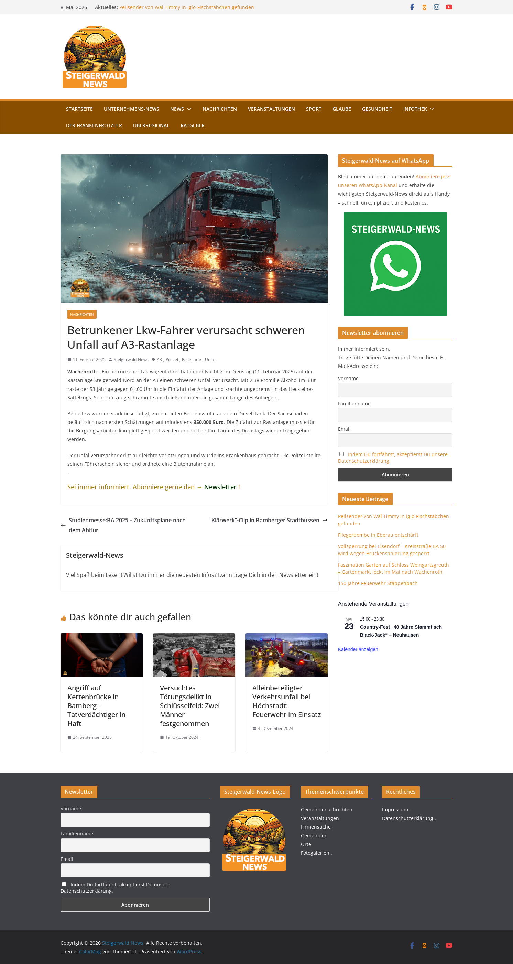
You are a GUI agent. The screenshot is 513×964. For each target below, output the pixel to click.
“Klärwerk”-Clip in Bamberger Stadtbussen (268, 520)
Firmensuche (316, 826)
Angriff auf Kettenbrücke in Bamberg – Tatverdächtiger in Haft (96, 705)
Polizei (172, 359)
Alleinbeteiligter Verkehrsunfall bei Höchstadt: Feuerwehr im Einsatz (286, 701)
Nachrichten (220, 109)
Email (344, 429)
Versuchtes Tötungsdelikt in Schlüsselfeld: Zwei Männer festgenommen (190, 705)
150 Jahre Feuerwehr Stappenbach (378, 583)
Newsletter (220, 487)
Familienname (354, 403)
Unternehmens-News (131, 109)
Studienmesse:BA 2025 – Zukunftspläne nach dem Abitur (123, 525)
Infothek (415, 109)
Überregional (151, 125)
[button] (188, 109)
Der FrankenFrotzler (94, 125)
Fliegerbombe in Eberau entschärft (378, 535)
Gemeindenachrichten (326, 809)
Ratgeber (193, 125)
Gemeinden (314, 835)
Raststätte (191, 359)
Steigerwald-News (131, 359)
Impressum (395, 809)
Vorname (348, 378)
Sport (313, 109)
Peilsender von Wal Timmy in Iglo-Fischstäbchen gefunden (186, 7)
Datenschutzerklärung (407, 818)
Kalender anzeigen (358, 649)
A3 (159, 359)
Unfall (210, 359)
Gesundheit (377, 109)
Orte (306, 844)
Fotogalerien (315, 853)
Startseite (79, 109)
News (177, 109)
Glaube (341, 109)
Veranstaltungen (271, 109)
